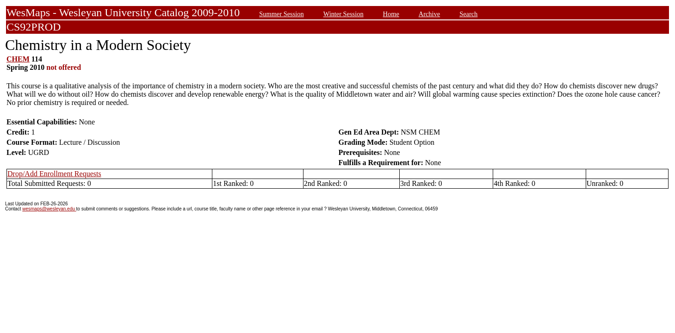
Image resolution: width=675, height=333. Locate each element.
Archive (429, 14)
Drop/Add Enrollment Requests (54, 174)
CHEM (18, 59)
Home (391, 14)
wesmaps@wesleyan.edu (49, 208)
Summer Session (281, 14)
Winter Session (343, 14)
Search (468, 14)
